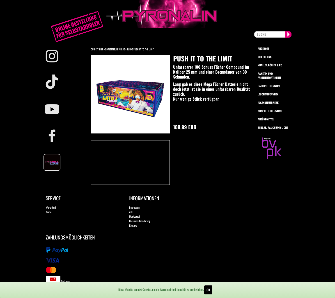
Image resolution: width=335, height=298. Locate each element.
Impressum (134, 207)
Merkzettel (134, 216)
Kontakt (133, 225)
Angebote (263, 48)
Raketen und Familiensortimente (269, 75)
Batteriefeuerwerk (269, 86)
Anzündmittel (266, 119)
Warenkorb (51, 207)
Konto (48, 212)
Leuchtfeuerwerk (268, 94)
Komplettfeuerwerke (114, 49)
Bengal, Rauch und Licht (273, 127)
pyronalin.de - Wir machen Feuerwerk (167, 14)
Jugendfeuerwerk (268, 102)
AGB (131, 212)
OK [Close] (208, 289)
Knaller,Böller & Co (270, 65)
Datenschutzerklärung (139, 221)
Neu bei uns (264, 57)
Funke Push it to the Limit (140, 49)
